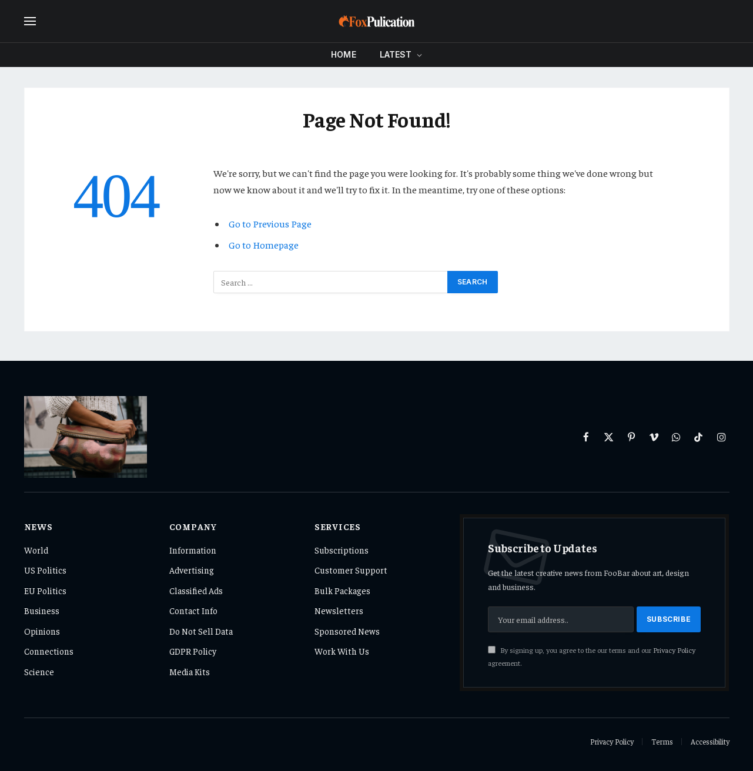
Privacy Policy (674, 650)
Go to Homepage (264, 245)
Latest (396, 54)
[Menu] (30, 21)
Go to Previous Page (270, 223)
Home (343, 54)
